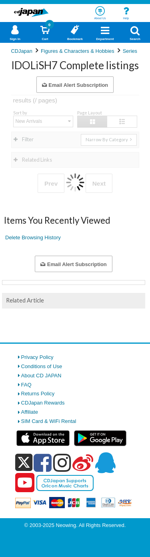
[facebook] (43, 462)
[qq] (105, 462)
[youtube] (24, 483)
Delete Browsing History (33, 237)
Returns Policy (38, 394)
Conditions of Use (41, 366)
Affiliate (29, 412)
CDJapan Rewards (43, 403)
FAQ (26, 385)
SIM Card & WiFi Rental (48, 421)
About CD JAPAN (41, 376)
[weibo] (82, 462)
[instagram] (62, 462)
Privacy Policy (37, 357)
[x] (23, 463)
